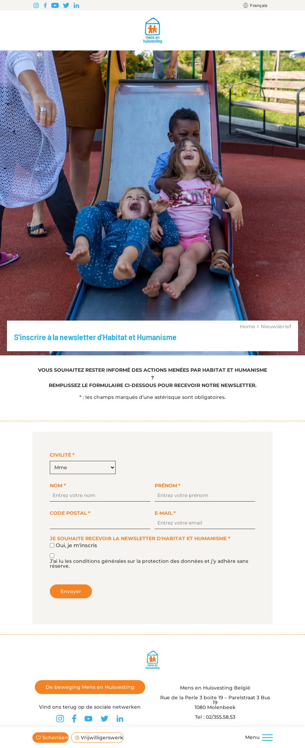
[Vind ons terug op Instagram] (36, 5)
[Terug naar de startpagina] (152, 30)
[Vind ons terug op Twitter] (66, 5)
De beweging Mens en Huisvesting (90, 687)
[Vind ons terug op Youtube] (55, 5)
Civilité (62, 455)
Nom (58, 485)
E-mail (165, 513)
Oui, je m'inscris (76, 545)
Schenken (52, 737)
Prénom (168, 485)
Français (258, 5)
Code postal (70, 513)
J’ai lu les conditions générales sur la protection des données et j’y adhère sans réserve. (149, 563)
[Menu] (267, 737)
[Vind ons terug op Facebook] (45, 5)
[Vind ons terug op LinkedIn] (76, 5)
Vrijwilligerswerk (99, 737)
